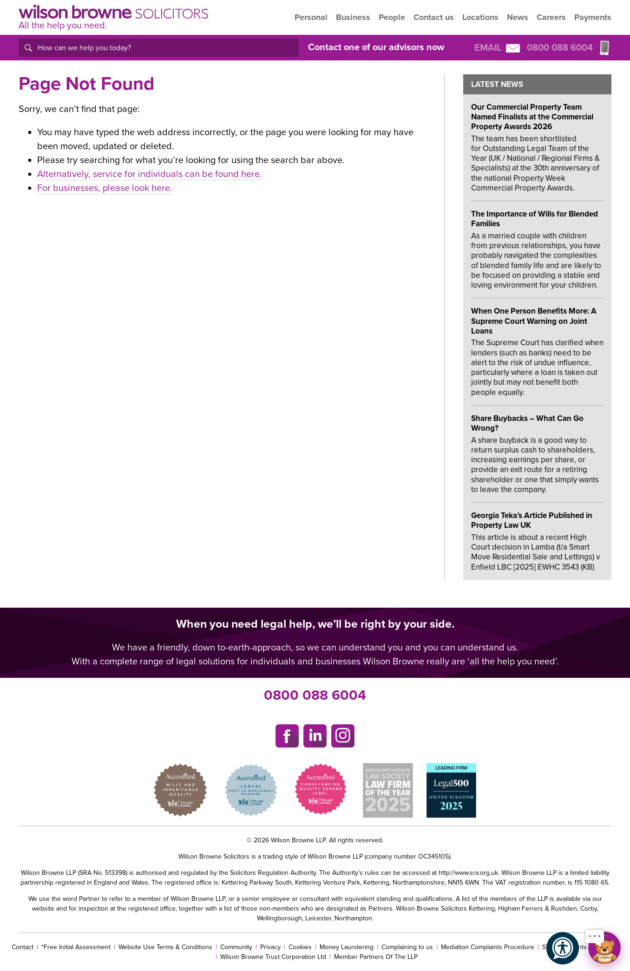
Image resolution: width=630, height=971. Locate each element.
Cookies (300, 947)
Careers (551, 17)
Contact (22, 947)
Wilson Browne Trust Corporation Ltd (273, 957)
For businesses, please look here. (104, 188)
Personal (311, 17)
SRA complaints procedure (580, 947)
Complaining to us (407, 947)
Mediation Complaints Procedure (487, 947)
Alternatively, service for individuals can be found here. (149, 174)
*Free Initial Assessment (76, 947)
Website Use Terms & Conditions (165, 947)
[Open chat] (604, 948)
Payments (592, 17)
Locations (480, 17)
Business (353, 17)
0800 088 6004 (315, 695)
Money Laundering (347, 947)
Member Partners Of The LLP (376, 957)
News (517, 17)
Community (236, 947)
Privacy (270, 947)
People (392, 17)
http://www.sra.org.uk (468, 873)
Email (497, 48)
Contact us (433, 17)
